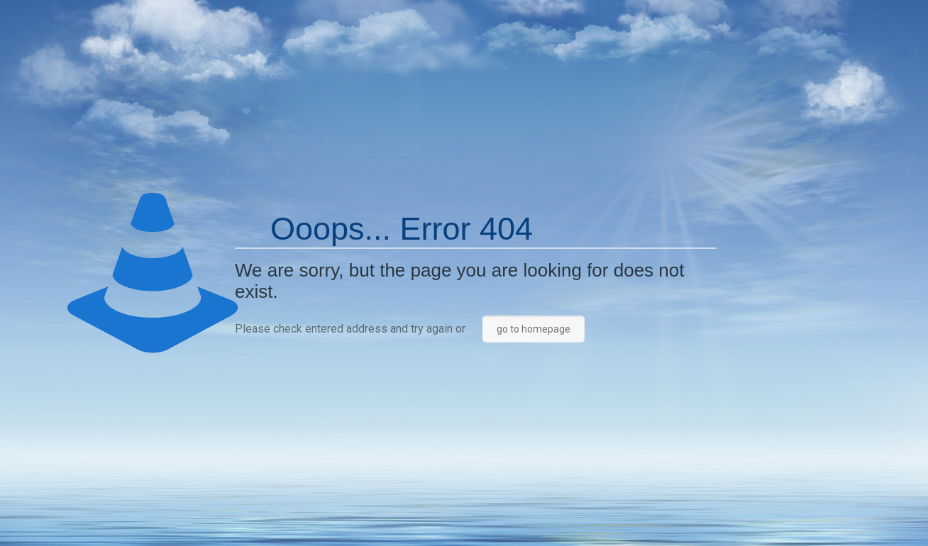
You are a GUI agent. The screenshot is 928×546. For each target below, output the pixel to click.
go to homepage (533, 329)
